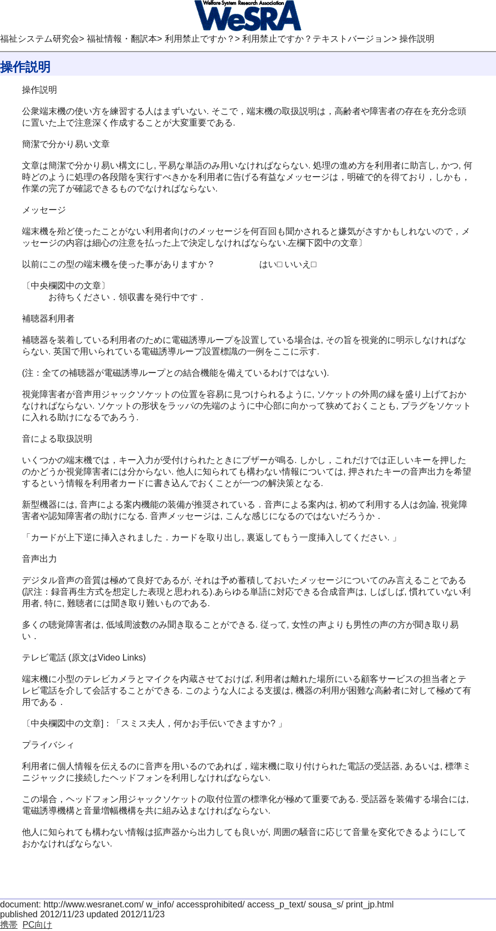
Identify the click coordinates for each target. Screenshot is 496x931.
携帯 (9, 924)
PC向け (37, 924)
